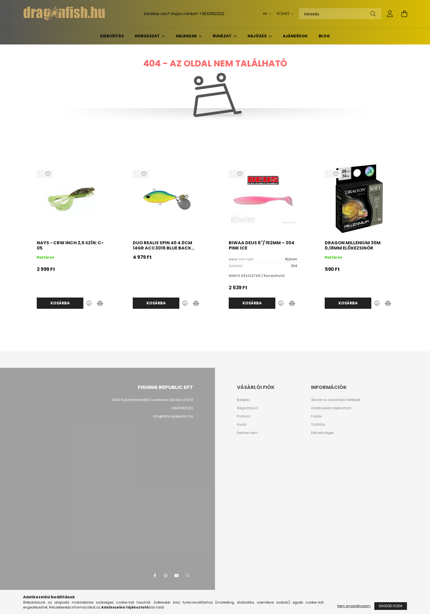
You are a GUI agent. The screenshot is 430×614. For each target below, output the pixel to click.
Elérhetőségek (322, 433)
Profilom (243, 416)
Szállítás (318, 425)
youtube (176, 575)
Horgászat (147, 36)
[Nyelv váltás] (265, 13)
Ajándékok (295, 36)
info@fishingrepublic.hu (173, 416)
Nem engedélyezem (353, 606)
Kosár (242, 425)
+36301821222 (211, 13)
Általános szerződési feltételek (336, 400)
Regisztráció (247, 408)
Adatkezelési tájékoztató (331, 408)
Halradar (186, 36)
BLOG (324, 36)
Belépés (243, 400)
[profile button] (389, 13)
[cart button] (404, 13)
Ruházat (222, 36)
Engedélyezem (390, 606)
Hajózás (257, 36)
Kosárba (60, 303)
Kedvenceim (247, 433)
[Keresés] (340, 13)
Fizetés (316, 416)
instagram (165, 575)
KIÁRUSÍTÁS (112, 36)
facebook (154, 575)
